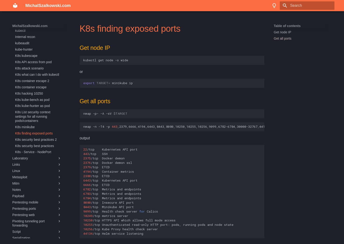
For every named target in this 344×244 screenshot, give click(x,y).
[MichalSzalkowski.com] (15, 5)
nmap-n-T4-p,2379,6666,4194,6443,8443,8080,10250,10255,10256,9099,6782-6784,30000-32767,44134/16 (173, 126)
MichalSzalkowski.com (30, 26)
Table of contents (287, 26)
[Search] (307, 5)
